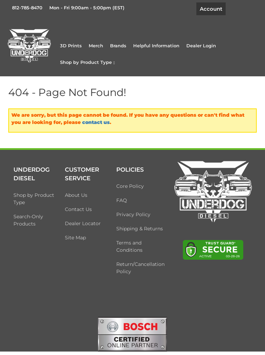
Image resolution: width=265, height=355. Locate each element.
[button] (87, 62)
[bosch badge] (132, 334)
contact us (96, 122)
